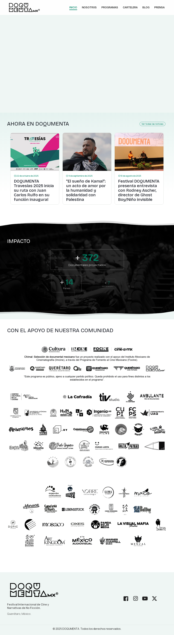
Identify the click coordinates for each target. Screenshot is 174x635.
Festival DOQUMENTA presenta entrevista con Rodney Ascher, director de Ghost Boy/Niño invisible (138, 190)
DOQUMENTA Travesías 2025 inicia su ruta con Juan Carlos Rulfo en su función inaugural (34, 190)
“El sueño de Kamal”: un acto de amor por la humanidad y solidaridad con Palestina (86, 190)
